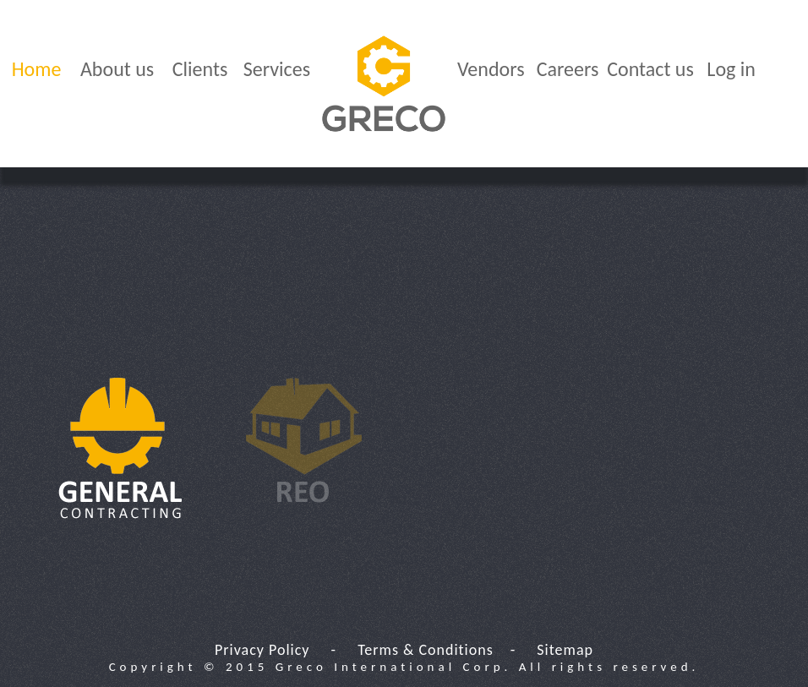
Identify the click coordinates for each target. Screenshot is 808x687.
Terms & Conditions (426, 650)
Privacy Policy (262, 650)
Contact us (650, 69)
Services (276, 69)
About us (117, 69)
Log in (731, 69)
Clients (200, 69)
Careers (568, 69)
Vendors (491, 69)
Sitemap (565, 650)
